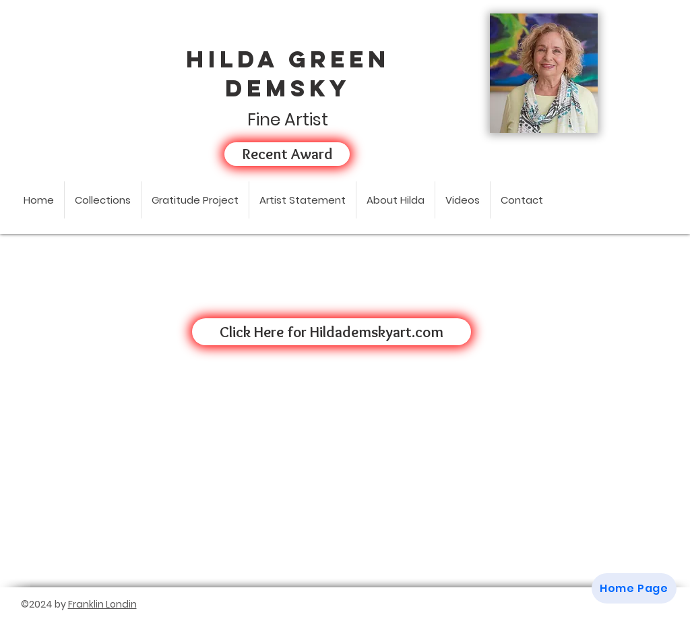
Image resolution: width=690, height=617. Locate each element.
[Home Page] (634, 588)
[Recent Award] (287, 154)
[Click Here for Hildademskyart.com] (331, 331)
